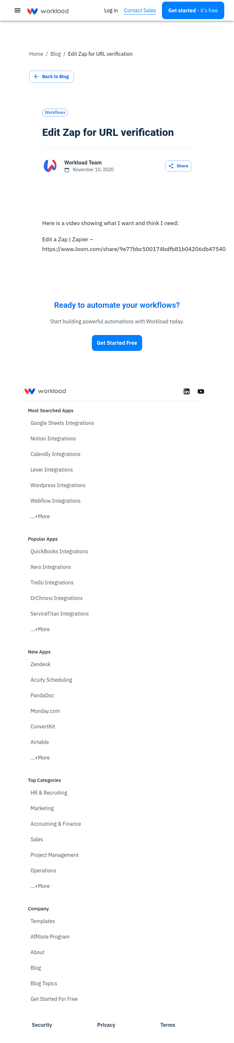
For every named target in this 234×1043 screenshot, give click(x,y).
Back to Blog (52, 76)
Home (36, 54)
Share (178, 166)
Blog (55, 54)
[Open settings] (193, 10)
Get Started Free (117, 343)
